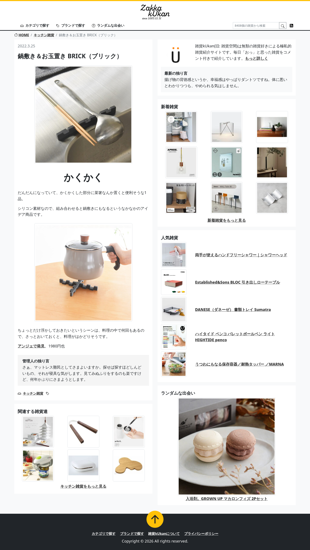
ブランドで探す (70, 25)
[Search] (256, 25)
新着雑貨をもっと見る (226, 220)
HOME (21, 35)
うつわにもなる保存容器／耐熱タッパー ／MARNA (239, 364)
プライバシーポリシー (201, 533)
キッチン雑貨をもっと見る (83, 486)
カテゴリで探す (34, 25)
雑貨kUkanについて (164, 533)
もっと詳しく (256, 58)
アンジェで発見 (31, 346)
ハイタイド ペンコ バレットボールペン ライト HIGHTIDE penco (235, 337)
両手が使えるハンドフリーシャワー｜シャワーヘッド (241, 254)
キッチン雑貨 (44, 35)
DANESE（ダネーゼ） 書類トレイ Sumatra (233, 309)
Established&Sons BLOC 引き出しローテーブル (237, 282)
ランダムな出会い (108, 25)
